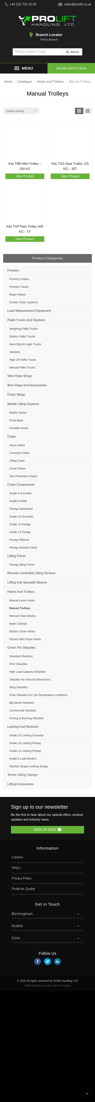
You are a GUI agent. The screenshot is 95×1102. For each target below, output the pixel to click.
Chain (11, 436)
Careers (17, 857)
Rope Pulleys (17, 294)
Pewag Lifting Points (22, 564)
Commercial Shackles (22, 710)
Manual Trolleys (19, 608)
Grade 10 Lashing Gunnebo (26, 735)
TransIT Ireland (61, 985)
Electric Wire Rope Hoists (25, 639)
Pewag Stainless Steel (23, 547)
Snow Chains (17, 468)
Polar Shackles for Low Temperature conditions (38, 695)
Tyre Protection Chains (23, 476)
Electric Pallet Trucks (22, 336)
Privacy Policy (22, 878)
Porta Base (16, 420)
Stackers (14, 352)
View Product (25, 176)
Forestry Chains (19, 279)
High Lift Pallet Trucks (22, 359)
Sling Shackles (18, 687)
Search (74, 51)
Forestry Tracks (18, 286)
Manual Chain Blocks (22, 615)
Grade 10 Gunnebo (21, 516)
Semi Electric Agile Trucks (25, 344)
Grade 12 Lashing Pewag (25, 750)
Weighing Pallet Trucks (23, 328)
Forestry (13, 270)
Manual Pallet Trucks (22, 367)
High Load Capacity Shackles (27, 671)
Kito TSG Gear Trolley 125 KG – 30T (70, 166)
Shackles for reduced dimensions (29, 679)
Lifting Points (16, 556)
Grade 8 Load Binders (23, 758)
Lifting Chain (17, 460)
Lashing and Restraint (23, 726)
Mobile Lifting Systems (23, 404)
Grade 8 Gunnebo (20, 493)
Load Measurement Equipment (29, 310)
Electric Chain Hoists (22, 631)
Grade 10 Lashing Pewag (25, 743)
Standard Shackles (21, 656)
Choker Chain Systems (23, 302)
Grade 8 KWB (17, 501)
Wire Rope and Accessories (27, 385)
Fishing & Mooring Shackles (26, 718)
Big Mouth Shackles (21, 702)
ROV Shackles (18, 664)
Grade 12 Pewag (19, 532)
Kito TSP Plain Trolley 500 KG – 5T (24, 229)
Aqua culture (17, 445)
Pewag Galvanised (21, 508)
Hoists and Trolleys (20, 591)
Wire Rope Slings (19, 376)
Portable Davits (18, 428)
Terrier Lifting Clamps (22, 774)
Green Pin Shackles (21, 647)
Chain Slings (16, 394)
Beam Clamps (18, 623)
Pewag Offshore (19, 539)
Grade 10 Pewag (19, 524)
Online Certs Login (71, 68)
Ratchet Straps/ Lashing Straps (28, 766)
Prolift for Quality (23, 889)
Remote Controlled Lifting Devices (31, 573)
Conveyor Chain (19, 453)
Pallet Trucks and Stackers (26, 320)
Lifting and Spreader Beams (27, 582)
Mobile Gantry (18, 412)
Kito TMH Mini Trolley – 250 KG (24, 166)
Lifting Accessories (20, 784)
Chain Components (21, 484)
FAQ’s (16, 867)
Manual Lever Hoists (22, 600)
